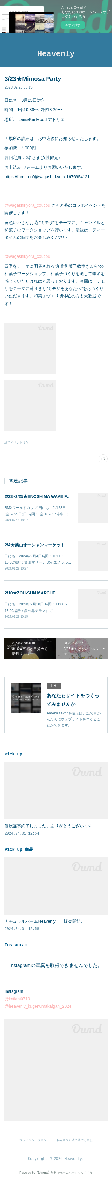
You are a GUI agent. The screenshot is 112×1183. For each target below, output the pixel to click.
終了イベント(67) (16, 442)
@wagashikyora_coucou (27, 205)
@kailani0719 (17, 998)
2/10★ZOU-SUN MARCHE (29, 593)
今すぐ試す (72, 25)
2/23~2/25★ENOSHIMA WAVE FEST (39, 496)
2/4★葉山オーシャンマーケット (34, 544)
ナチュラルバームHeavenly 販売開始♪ (43, 921)
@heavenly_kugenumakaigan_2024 (37, 1006)
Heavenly (56, 54)
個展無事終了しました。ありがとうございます (48, 826)
